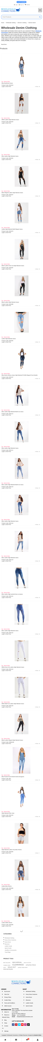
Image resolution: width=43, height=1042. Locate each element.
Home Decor (8, 942)
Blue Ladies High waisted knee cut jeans (12, 594)
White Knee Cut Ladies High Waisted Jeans (13, 667)
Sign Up (21, 4)
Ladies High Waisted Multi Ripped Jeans (12, 229)
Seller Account (7, 1006)
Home (2, 22)
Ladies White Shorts (7, 922)
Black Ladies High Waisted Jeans (10, 302)
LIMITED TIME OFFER (22, 967)
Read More (4, 44)
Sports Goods (8, 948)
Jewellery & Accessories (10, 950)
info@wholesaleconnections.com (25, 1016)
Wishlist (27, 4)
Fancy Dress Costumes (10, 940)
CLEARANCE (18, 965)
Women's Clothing (22, 22)
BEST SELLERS (6, 962)
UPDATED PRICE (31, 965)
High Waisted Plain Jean (8, 813)
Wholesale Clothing (11, 22)
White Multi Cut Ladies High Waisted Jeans (13, 703)
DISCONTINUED (8, 969)
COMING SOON (6, 965)
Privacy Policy (7, 997)
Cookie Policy (7, 1000)
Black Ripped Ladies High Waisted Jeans (12, 192)
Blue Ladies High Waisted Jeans (10, 156)
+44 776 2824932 (21, 2)
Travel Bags (7, 952)
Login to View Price (6, 86)
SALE (4, 967)
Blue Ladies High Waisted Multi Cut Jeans (12, 411)
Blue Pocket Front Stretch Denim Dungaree (13, 776)
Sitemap (6, 1031)
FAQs (5, 1023)
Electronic (7, 944)
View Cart (6, 994)
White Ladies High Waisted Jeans (10, 119)
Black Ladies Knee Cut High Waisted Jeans (13, 265)
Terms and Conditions (9, 1003)
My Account (7, 991)
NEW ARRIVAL (17, 962)
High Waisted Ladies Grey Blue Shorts (12, 849)
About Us (6, 1012)
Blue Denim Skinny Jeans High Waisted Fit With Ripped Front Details (20, 375)
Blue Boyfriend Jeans (7, 83)
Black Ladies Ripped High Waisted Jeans (12, 740)
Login (16, 4)
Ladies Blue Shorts (7, 886)
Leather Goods (8, 946)
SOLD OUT (12, 967)
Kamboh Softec (37, 1035)
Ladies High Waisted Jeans (9, 338)
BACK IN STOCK (27, 962)
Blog (5, 1020)
